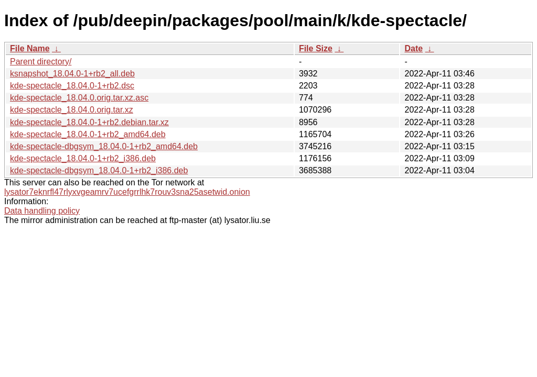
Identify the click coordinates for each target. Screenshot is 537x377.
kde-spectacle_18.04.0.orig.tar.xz (71, 109)
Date (413, 48)
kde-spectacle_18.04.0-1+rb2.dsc (72, 85)
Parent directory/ (40, 61)
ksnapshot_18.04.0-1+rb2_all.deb (72, 73)
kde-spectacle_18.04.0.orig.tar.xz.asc (79, 97)
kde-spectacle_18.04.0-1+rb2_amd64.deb (88, 134)
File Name (30, 48)
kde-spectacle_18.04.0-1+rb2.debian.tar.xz (89, 122)
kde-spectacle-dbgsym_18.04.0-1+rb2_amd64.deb (104, 146)
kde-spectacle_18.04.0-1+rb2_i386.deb (83, 158)
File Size (315, 48)
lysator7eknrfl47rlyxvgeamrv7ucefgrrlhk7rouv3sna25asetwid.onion (127, 191)
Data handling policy (42, 210)
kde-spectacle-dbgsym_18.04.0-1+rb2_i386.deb (99, 170)
